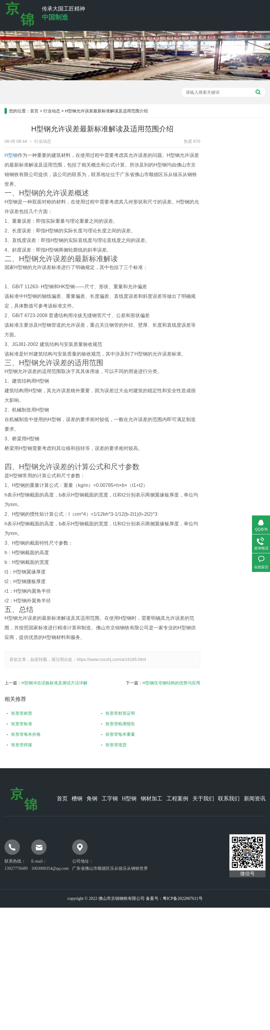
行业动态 (51, 107)
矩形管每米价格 (22, 734)
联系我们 (159, 42)
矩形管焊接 (18, 744)
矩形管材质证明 (116, 713)
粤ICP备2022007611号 (183, 898)
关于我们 (136, 42)
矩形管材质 (18, 713)
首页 (11, 42)
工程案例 (113, 42)
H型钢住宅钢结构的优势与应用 (168, 682)
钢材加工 (90, 42)
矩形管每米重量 (116, 734)
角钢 (37, 42)
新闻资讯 (182, 42)
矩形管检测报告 (116, 723)
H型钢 (70, 42)
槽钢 (24, 42)
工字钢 (53, 42)
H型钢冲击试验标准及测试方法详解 (51, 682)
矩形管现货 (112, 744)
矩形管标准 (18, 723)
